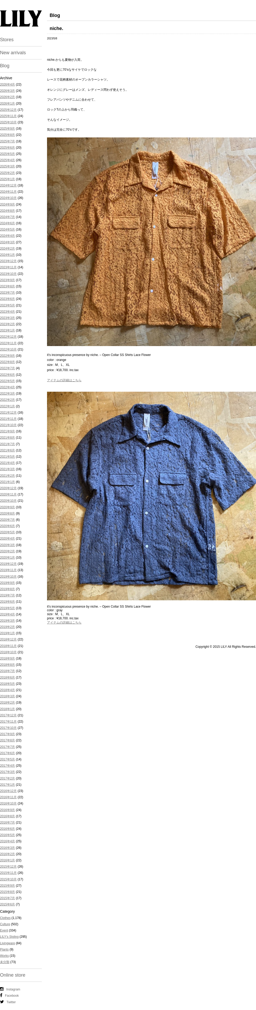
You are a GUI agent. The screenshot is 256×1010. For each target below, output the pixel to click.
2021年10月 (8, 425)
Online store (12, 975)
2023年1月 (7, 330)
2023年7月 (7, 292)
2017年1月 (7, 785)
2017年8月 (7, 740)
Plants (4, 949)
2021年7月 (7, 444)
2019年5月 (7, 608)
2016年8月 (7, 816)
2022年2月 (7, 400)
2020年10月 (8, 501)
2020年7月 (7, 520)
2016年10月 (8, 803)
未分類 (4, 962)
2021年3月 (7, 469)
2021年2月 (7, 475)
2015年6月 (7, 904)
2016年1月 (7, 860)
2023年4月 (7, 311)
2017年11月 (8, 721)
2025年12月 (8, 110)
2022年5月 (7, 381)
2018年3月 (7, 696)
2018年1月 (7, 709)
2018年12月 (8, 639)
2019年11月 (8, 570)
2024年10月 (8, 198)
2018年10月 (8, 652)
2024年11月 (8, 191)
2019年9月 (7, 583)
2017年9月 (7, 734)
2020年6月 (7, 526)
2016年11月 (8, 797)
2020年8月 (7, 513)
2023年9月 (7, 280)
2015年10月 (8, 879)
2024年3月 (7, 242)
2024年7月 (7, 217)
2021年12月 (8, 412)
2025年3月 (7, 166)
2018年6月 (7, 677)
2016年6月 (7, 829)
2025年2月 (7, 173)
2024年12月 (8, 185)
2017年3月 (7, 772)
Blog (4, 65)
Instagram (10, 989)
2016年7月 (7, 822)
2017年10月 (8, 728)
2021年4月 (7, 463)
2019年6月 (7, 601)
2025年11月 (8, 116)
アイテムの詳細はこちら (64, 380)
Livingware (7, 943)
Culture (5, 924)
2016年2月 (7, 854)
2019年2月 (7, 627)
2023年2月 (7, 324)
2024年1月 (7, 255)
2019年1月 (7, 633)
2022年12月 (8, 336)
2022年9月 (7, 356)
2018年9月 (7, 658)
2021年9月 (7, 431)
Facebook (9, 995)
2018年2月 (7, 702)
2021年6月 (7, 450)
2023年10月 (8, 274)
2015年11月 (8, 873)
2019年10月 (8, 576)
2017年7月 (7, 747)
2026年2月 (7, 97)
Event (4, 930)
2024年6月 (7, 223)
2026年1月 (7, 103)
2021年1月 (7, 482)
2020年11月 (8, 494)
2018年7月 (7, 671)
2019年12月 (8, 564)
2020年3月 (7, 545)
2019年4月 (7, 614)
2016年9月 (7, 810)
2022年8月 (7, 362)
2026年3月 (7, 91)
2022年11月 (8, 343)
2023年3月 (7, 318)
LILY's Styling (9, 937)
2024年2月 (7, 248)
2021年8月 (7, 437)
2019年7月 (7, 595)
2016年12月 (8, 791)
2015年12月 (8, 866)
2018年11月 (8, 646)
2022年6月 (7, 375)
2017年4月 (7, 765)
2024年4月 (7, 236)
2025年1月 (7, 179)
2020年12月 (8, 488)
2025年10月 (8, 122)
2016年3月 (7, 848)
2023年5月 (7, 305)
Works (4, 956)
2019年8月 (7, 589)
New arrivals (13, 52)
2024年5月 (7, 229)
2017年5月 (7, 759)
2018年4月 (7, 690)
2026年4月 (7, 84)
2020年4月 (7, 538)
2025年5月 (7, 154)
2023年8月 (7, 286)
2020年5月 (7, 532)
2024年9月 (7, 204)
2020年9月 (7, 507)
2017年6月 (7, 753)
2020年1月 (7, 557)
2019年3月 (7, 620)
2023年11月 (8, 267)
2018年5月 (7, 684)
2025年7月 (7, 141)
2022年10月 (8, 349)
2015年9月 (7, 885)
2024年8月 (7, 211)
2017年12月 (8, 715)
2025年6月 (7, 147)
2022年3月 (7, 393)
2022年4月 (7, 387)
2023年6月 (7, 299)
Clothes (5, 918)
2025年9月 (7, 128)
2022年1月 (7, 406)
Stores (7, 39)
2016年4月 (7, 841)
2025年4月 (7, 160)
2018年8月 (7, 665)
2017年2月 (7, 778)
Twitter (8, 1002)
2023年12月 (8, 261)
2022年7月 (7, 368)
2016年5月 (7, 835)
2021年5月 (7, 456)
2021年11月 (8, 419)
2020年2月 (7, 551)
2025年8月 (7, 135)
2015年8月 (7, 892)
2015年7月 (7, 898)
